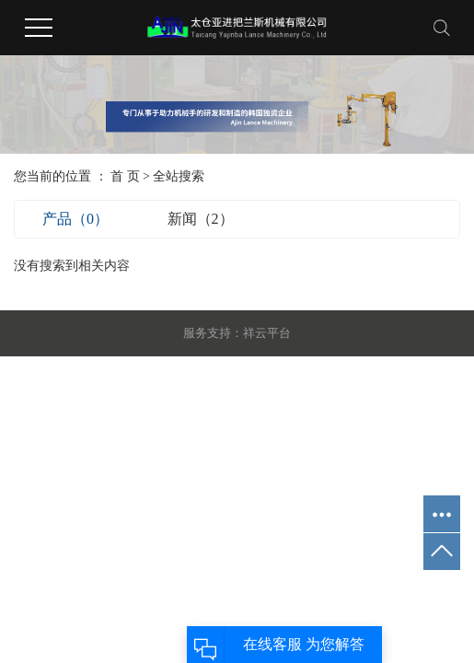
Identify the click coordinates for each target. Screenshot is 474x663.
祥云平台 (267, 333)
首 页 (125, 176)
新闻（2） (201, 219)
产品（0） (75, 219)
